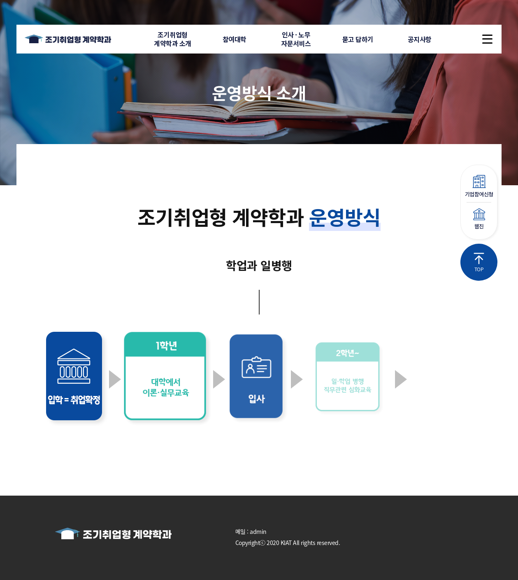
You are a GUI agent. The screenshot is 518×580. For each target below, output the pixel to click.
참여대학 (234, 39)
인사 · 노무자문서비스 (296, 39)
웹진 (479, 219)
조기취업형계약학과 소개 (172, 39)
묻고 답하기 (358, 39)
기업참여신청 (479, 186)
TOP (478, 263)
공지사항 (420, 39)
